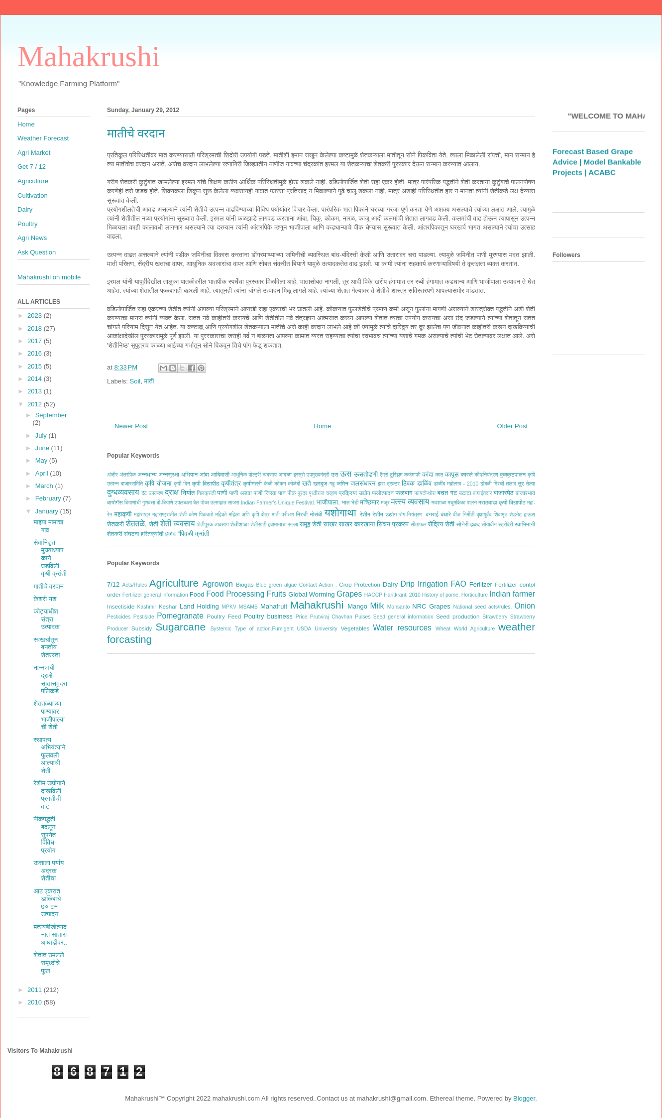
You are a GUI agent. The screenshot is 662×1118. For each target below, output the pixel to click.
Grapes (349, 594)
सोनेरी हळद (468, 524)
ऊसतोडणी (366, 474)
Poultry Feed (224, 616)
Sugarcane (180, 626)
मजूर (385, 502)
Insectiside (120, 606)
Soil (135, 381)
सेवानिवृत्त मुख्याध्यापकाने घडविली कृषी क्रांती (49, 558)
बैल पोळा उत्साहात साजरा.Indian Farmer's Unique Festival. (254, 502)
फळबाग (403, 493)
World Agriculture (474, 628)
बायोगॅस (114, 502)
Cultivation (32, 195)
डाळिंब (424, 483)
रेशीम (365, 514)
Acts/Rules (134, 585)
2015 (35, 366)
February (49, 498)
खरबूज (320, 483)
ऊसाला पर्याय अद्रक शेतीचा (48, 870)
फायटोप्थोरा (425, 493)
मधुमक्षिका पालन (462, 502)
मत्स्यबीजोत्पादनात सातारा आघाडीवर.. (50, 934)
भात (345, 502)
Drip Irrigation (423, 584)
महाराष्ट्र (142, 514)
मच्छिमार (369, 502)
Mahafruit (273, 606)
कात (439, 475)
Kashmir (146, 607)
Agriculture (174, 583)
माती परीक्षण (283, 514)
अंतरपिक (127, 475)
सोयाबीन (489, 524)
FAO (458, 584)
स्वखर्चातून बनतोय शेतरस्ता (46, 647)
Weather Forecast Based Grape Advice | (592, 159)
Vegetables (354, 628)
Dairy (390, 584)
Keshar (168, 606)
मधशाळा (439, 502)
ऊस (345, 474)
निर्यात (188, 493)
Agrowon (217, 584)
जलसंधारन (362, 483)
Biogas (245, 584)
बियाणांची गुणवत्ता (139, 502)
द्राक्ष (172, 492)
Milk (377, 606)
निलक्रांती (206, 493)
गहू (332, 484)
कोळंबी (294, 484)
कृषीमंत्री (252, 483)
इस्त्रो (299, 475)
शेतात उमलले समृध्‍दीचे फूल (48, 962)
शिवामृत (501, 514)
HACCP (373, 595)
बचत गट (447, 493)
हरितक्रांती (152, 533)
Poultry (27, 224)
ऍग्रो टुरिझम (391, 475)
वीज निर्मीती (463, 514)
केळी (268, 484)
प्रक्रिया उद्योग (354, 493)
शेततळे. (136, 523)
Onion (524, 606)
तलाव (511, 484)
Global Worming (311, 594)
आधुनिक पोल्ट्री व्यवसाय (254, 475)
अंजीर (112, 475)
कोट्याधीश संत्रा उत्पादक (46, 619)
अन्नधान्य (147, 474)
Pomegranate (180, 616)
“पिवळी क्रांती (194, 533)
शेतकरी (115, 524)
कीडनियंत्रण (486, 475)
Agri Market (33, 152)
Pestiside (143, 617)
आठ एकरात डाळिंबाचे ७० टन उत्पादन (47, 902)
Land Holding (199, 606)
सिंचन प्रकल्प (393, 524)
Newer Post (131, 426)
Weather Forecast (43, 138)
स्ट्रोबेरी (505, 524)
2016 (35, 353)
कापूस (452, 474)
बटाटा (465, 493)
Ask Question (36, 252)
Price (302, 617)
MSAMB (248, 607)
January (47, 511)
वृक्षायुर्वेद (484, 514)
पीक (291, 493)
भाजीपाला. (328, 502)
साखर (330, 524)
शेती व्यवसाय (177, 523)
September (51, 415)
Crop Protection (359, 584)
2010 (35, 1002)
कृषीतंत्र (231, 483)
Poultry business (268, 616)
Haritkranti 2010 (402, 595)
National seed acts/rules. (482, 607)
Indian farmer (512, 594)
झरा (381, 484)
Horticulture (474, 595)
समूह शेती (311, 524)
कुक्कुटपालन (513, 474)
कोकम (280, 484)
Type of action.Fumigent (263, 628)
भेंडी (355, 502)
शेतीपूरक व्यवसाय (213, 524)
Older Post (512, 426)
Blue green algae (276, 585)
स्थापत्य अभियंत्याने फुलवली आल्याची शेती (49, 755)
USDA (304, 628)
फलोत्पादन (383, 493)
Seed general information (403, 617)
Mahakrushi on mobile (49, 277)
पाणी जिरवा (265, 493)
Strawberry (494, 617)
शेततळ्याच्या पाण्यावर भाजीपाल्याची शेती (48, 715)
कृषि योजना (158, 483)
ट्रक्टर (393, 484)
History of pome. (441, 595)
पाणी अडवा (240, 493)
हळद (170, 533)
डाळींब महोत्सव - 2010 (456, 484)
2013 (35, 391)
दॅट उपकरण (152, 493)
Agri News (32, 238)
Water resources (402, 627)
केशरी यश (44, 599)
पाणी (222, 493)
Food (197, 594)
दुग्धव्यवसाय (123, 492)
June (43, 448)
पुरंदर (302, 493)
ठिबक (408, 483)
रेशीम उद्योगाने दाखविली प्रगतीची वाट (49, 794)
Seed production (458, 616)
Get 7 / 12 (31, 166)
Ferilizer (480, 584)
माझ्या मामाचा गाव (48, 526)
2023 (35, 315)
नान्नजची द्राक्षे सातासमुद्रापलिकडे (50, 679)
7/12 (113, 584)
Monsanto (398, 607)
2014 (35, 378)
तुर (521, 483)
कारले (466, 474)
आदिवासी (220, 474)
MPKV (228, 607)
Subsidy (141, 628)
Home (322, 426)
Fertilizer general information (155, 595)
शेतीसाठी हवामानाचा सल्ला (274, 524)
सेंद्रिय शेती (441, 524)
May (42, 460)
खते (306, 483)
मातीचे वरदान (48, 586)
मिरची (302, 514)
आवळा (285, 474)
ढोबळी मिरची (492, 484)
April (42, 473)
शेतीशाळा (239, 524)
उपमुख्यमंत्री (318, 475)
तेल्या (530, 484)
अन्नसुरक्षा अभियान (178, 474)
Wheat (443, 628)
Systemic (221, 628)
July (42, 435)
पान (282, 493)
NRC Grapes (431, 606)
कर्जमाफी (412, 475)
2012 (35, 404)
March (45, 486)
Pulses (362, 617)
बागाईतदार (482, 493)
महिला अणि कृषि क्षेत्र (248, 514)
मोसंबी (316, 514)
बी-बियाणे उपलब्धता (174, 502)
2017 (35, 341)
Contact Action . (318, 585)
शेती (153, 524)
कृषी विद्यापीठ (205, 483)
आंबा (204, 474)
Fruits (276, 594)
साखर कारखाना (357, 524)
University (326, 628)
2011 (35, 990)
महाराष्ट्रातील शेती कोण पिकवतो (182, 514)
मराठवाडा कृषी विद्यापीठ (502, 502)
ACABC (602, 180)
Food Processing (235, 594)
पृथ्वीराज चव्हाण (323, 493)
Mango (357, 606)
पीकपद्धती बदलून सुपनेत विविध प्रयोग (44, 834)
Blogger (524, 1098)
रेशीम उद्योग (385, 514)
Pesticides (118, 617)
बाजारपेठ (503, 493)
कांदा (427, 474)
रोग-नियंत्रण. (411, 514)
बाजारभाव (525, 493)
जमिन (342, 483)
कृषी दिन (182, 484)
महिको (220, 514)
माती (149, 381)
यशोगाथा (340, 512)
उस (334, 474)
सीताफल (419, 524)
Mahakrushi (88, 56)
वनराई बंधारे (438, 514)
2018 (35, 328)
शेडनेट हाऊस (522, 514)
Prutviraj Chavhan (331, 617)
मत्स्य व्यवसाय (410, 501)
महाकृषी (123, 514)
